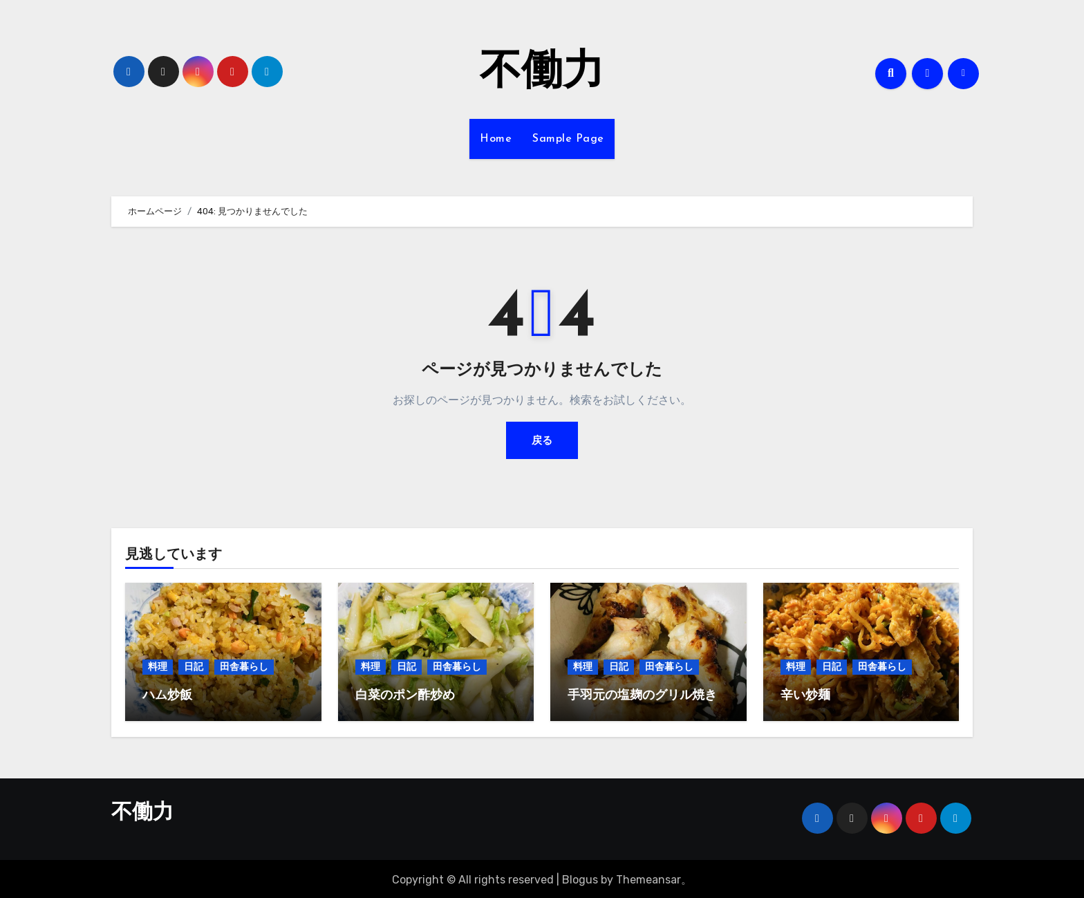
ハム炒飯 (167, 695)
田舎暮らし (244, 667)
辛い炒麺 (805, 695)
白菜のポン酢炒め (405, 695)
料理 (157, 667)
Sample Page (568, 138)
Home (496, 138)
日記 (193, 667)
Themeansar (648, 877)
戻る (542, 440)
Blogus (580, 877)
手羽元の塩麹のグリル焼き (642, 695)
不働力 (542, 73)
